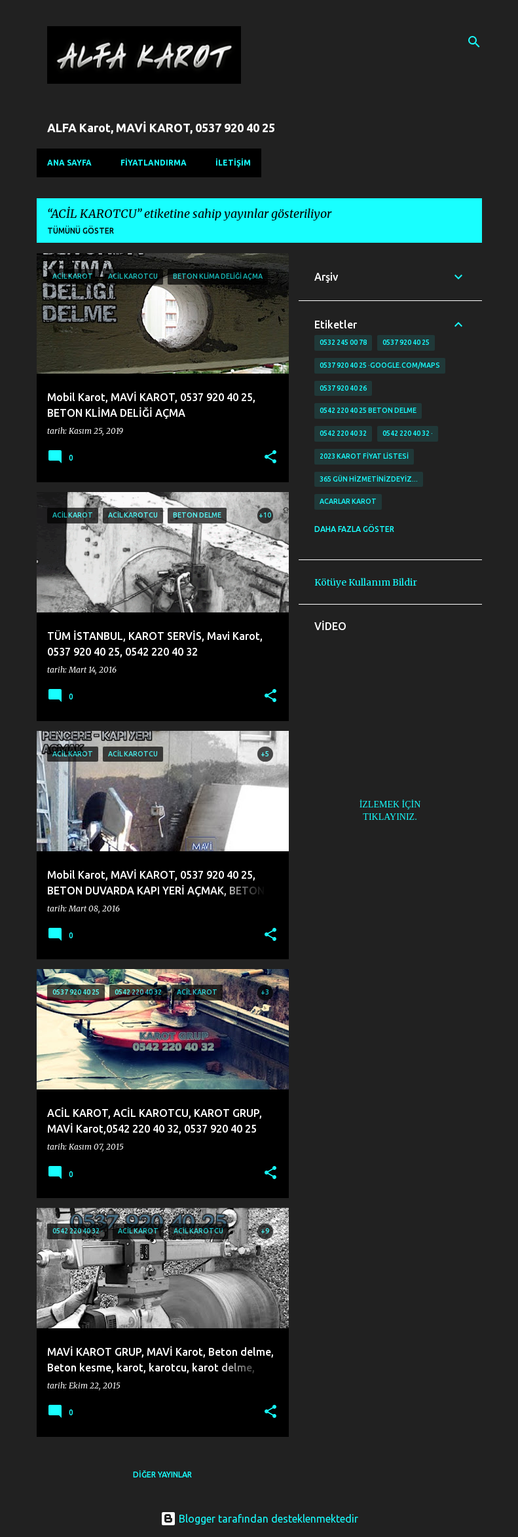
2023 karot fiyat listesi (364, 456)
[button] (270, 458)
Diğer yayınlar (162, 1474)
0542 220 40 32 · (407, 433)
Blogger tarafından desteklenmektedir (259, 1519)
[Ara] (474, 42)
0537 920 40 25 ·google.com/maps (380, 365)
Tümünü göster (80, 230)
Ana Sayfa (69, 162)
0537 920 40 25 (406, 342)
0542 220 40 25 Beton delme (368, 410)
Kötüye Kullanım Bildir (365, 582)
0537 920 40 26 (343, 388)
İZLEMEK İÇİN (390, 804)
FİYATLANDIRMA (153, 162)
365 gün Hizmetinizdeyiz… (369, 479)
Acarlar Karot (348, 501)
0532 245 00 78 (343, 342)
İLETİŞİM (233, 162)
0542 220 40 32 (343, 433)
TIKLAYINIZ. (389, 817)
